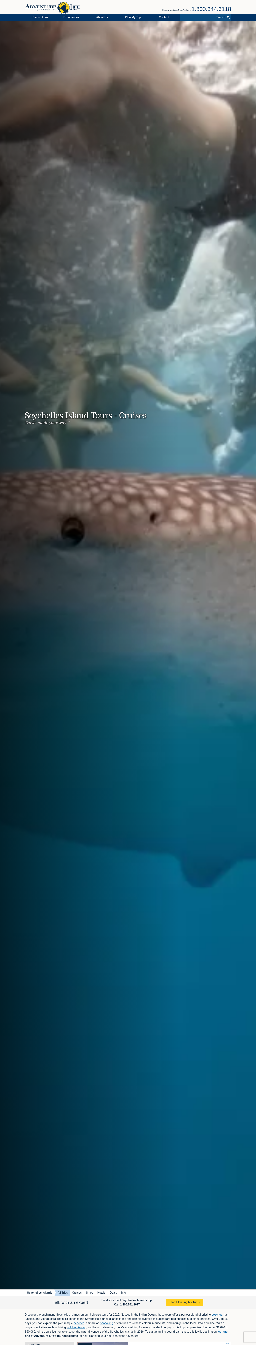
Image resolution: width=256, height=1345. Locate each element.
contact (223, 1331)
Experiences (71, 17)
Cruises (77, 1292)
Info (123, 1292)
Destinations (40, 17)
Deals (113, 1292)
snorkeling (106, 1323)
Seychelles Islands (39, 1292)
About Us (102, 17)
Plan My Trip (133, 17)
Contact (164, 17)
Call (127, 1304)
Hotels (101, 1292)
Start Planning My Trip (183, 1302)
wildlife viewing (76, 1327)
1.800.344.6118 (211, 9)
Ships (89, 1292)
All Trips (63, 1292)
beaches (217, 1314)
